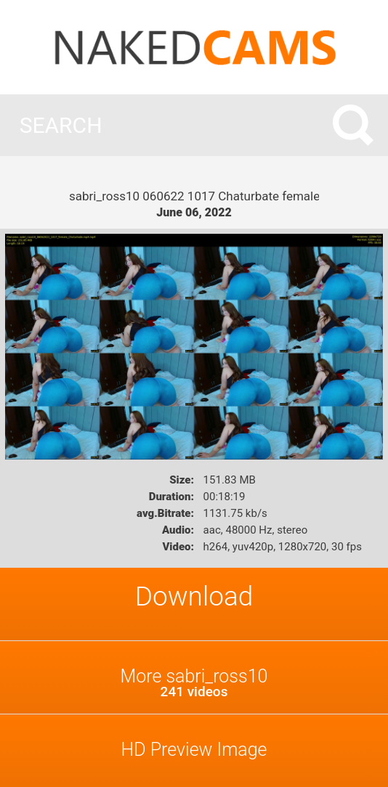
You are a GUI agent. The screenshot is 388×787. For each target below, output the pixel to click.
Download (194, 596)
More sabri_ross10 (194, 683)
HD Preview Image (194, 749)
